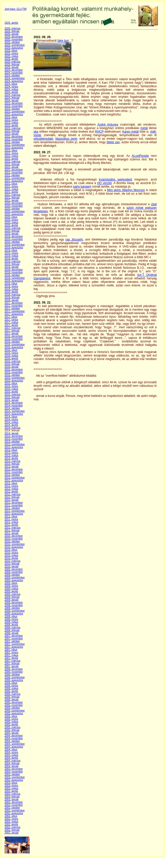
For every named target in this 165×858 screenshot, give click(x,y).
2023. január (12, 133)
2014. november (14, 405)
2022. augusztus (14, 147)
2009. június (11, 585)
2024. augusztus (14, 81)
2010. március (12, 560)
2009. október (12, 574)
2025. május (11, 56)
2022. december (14, 136)
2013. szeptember (15, 444)
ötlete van (113, 142)
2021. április (11, 192)
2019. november (14, 239)
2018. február (12, 297)
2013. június (11, 452)
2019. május (11, 255)
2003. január (12, 799)
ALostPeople (140, 156)
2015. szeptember (15, 377)
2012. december (14, 469)
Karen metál (130, 131)
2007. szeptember (15, 644)
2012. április (11, 491)
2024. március (12, 95)
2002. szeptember (15, 810)
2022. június (11, 153)
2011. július (11, 516)
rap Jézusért (74, 239)
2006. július (11, 683)
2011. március (12, 527)
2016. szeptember (15, 344)
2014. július (11, 416)
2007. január (12, 666)
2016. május (11, 355)
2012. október (12, 475)
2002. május (11, 821)
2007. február (12, 663)
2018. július (11, 283)
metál (144, 128)
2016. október (12, 341)
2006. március (12, 694)
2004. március (12, 760)
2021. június (11, 186)
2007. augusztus (14, 646)
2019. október (12, 242)
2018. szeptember (15, 278)
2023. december (14, 103)
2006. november (14, 671)
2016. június (11, 352)
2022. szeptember (15, 144)
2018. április (11, 291)
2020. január (12, 233)
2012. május (11, 488)
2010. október (12, 541)
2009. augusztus (14, 580)
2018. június (11, 286)
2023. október (12, 108)
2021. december (14, 169)
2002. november (14, 805)
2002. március (12, 827)
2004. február (12, 763)
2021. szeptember (15, 178)
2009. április (11, 591)
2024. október (12, 75)
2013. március (12, 461)
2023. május (11, 122)
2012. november (14, 472)
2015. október (12, 375)
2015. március (12, 394)
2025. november (14, 39)
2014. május (11, 422)
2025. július (11, 50)
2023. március (12, 128)
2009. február (12, 597)
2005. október (12, 707)
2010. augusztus (14, 547)
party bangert (82, 186)
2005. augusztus (14, 713)
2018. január (12, 300)
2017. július (11, 316)
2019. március (12, 261)
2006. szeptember (15, 677)
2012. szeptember (15, 477)
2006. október (12, 674)
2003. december (14, 768)
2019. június (11, 253)
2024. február (12, 97)
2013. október (12, 441)
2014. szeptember (15, 411)
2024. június (11, 86)
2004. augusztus (14, 746)
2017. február (12, 330)
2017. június (11, 319)
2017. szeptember (15, 311)
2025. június (11, 53)
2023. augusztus (14, 114)
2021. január (12, 200)
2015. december (14, 369)
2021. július (11, 183)
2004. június (11, 752)
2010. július (11, 549)
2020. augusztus (14, 214)
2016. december (14, 336)
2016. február (12, 364)
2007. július (11, 649)
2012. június (11, 486)
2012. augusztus (14, 480)
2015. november (14, 372)
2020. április (11, 225)
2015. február (12, 397)
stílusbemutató (43, 138)
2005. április (11, 724)
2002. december (14, 802)
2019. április (11, 258)
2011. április (11, 524)
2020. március (12, 228)
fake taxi (63, 40)
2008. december (14, 602)
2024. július (11, 83)
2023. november (14, 106)
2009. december (14, 569)
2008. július (11, 616)
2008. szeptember (15, 610)
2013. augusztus (14, 447)
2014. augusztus (14, 413)
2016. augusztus (14, 347)
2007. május (11, 655)
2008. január (12, 633)
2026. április (11, 22)
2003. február (12, 796)
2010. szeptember (15, 544)
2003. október (12, 774)
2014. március (12, 427)
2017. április (11, 325)
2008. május (11, 621)
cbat (154, 204)
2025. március (12, 61)
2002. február (12, 830)
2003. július (11, 782)
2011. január (12, 533)
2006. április (11, 691)
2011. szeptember (15, 511)
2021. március (12, 194)
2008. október (12, 608)
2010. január (12, 566)
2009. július (11, 583)
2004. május (11, 755)
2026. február (12, 31)
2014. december (14, 402)
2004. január (12, 766)
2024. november (14, 72)
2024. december (14, 70)
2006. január (12, 699)
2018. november (14, 272)
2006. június (11, 685)
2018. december (14, 269)
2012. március (12, 494)
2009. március (12, 594)
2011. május (11, 522)
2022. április (11, 158)
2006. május (11, 688)
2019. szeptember (15, 244)
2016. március (12, 361)
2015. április (11, 391)
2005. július (11, 716)
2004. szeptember (15, 744)
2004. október (12, 741)
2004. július (11, 749)
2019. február (12, 264)
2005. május (11, 721)
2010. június (11, 552)
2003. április (11, 791)
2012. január (12, 499)
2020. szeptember (15, 211)
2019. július (11, 250)
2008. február (12, 630)
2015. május (11, 389)
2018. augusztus (14, 280)
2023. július (11, 117)
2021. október (12, 175)
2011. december (14, 502)
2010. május (11, 555)
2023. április (11, 125)
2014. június (11, 419)
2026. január (12, 34)
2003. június (11, 785)
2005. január (12, 732)
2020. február (12, 230)
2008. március (12, 627)
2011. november (14, 505)
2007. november (14, 638)
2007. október (12, 641)
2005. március (12, 727)
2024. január (12, 100)
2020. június (11, 219)
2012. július (11, 483)
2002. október (12, 807)
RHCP (99, 131)
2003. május (11, 788)
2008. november (14, 605)
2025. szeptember (15, 45)
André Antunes (107, 124)
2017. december (14, 303)
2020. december (14, 203)
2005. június (11, 719)
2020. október (12, 208)
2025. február (12, 64)
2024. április (11, 92)
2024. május (11, 89)
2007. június (11, 652)
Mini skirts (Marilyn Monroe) (126, 190)
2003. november (14, 771)
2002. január (12, 832)
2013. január (12, 466)
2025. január (12, 67)
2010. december (14, 536)
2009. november (14, 572)
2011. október (12, 508)
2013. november (14, 438)
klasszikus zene (66, 138)
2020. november (14, 205)
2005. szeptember (15, 710)
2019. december (14, 236)
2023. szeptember (15, 111)
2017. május (11, 322)
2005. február (12, 730)
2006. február (12, 696)
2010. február (12, 563)
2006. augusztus (14, 680)
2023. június (11, 120)
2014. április (11, 425)
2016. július (11, 350)
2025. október (12, 42)
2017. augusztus (14, 314)
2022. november (14, 139)
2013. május (11, 455)
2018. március (12, 294)
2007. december (14, 635)
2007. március (12, 660)
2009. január (12, 599)
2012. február (12, 497)
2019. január (12, 266)
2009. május (11, 588)
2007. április (11, 658)
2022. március (12, 161)
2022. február (12, 164)
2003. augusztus (14, 780)
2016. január (12, 366)
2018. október (12, 275)
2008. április (11, 624)
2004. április (11, 757)
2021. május (11, 189)
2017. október (12, 308)
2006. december (14, 669)
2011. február (12, 530)
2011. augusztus (14, 513)
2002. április (11, 824)
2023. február (12, 131)
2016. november (14, 339)
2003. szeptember (15, 777)
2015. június (11, 386)
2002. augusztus (14, 813)
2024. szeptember (15, 78)
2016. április (11, 358)
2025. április (11, 58)
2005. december (14, 702)
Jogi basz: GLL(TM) (16, 9)
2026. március (12, 28)
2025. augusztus (14, 47)
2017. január (12, 333)
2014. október (12, 408)
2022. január (12, 167)
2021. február (12, 197)
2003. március (12, 793)
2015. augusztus (14, 380)
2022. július (11, 150)
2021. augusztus (14, 181)
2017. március (12, 328)
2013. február (12, 463)
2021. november (14, 172)
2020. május (11, 222)
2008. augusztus (14, 613)
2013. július (11, 450)
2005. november (14, 705)
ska (36, 131)
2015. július (11, 383)
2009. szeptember (15, 577)
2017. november (14, 305)
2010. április (11, 558)
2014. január (12, 433)
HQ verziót (104, 183)
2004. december (14, 735)
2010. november (14, 538)
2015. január (12, 400)
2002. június (11, 818)
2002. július (11, 816)
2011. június (11, 519)
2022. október (12, 142)
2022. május (11, 156)
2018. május (11, 289)
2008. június (11, 619)
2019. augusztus (14, 247)
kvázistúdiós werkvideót (115, 179)
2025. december (14, 36)
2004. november (14, 738)
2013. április (11, 458)
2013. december (14, 436)
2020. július (11, 217)
